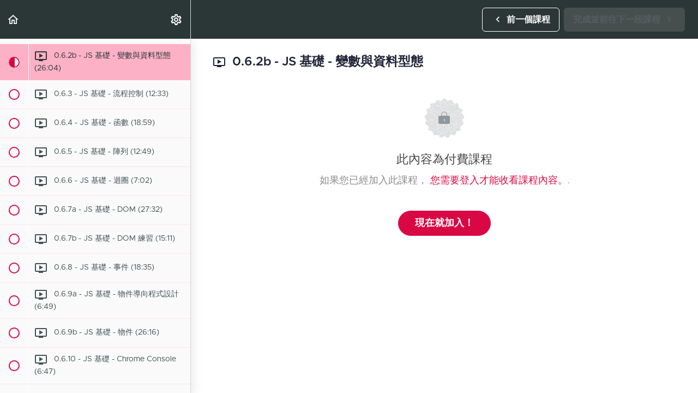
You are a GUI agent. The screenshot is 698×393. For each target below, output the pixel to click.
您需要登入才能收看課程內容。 (499, 181)
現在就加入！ (444, 223)
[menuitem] (176, 19)
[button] (13, 19)
